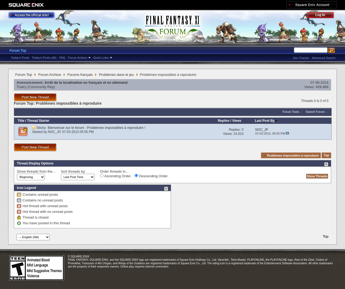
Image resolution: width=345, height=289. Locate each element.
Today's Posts (20, 57)
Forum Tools (291, 111)
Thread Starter (38, 121)
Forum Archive (49, 75)
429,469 (322, 87)
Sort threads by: (73, 171)
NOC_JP (54, 132)
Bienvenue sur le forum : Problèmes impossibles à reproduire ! (96, 128)
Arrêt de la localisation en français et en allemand (86, 82)
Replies (223, 121)
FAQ (62, 57)
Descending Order (151, 176)
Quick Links (101, 57)
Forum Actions (77, 57)
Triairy (21, 87)
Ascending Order (115, 176)
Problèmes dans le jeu (116, 75)
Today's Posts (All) (44, 57)
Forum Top (18, 50)
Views (236, 121)
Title (21, 121)
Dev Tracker (301, 58)
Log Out (323, 16)
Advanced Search (323, 58)
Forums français (80, 75)
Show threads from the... (36, 171)
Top (326, 155)
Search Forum (315, 111)
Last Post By (266, 121)
